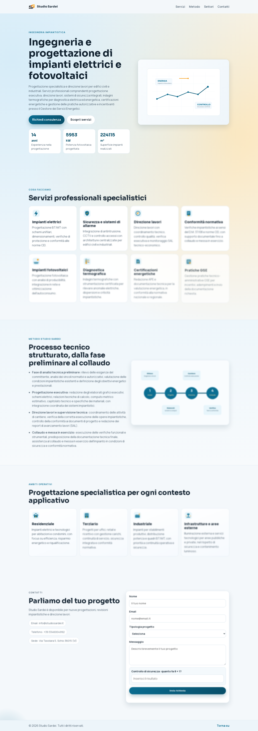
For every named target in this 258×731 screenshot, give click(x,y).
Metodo (194, 7)
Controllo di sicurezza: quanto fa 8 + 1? (156, 673)
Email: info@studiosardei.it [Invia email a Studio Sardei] (47, 625)
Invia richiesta (178, 692)
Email (177, 617)
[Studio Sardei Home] (43, 6)
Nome (177, 602)
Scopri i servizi (80, 120)
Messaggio (177, 654)
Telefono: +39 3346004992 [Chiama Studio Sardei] (48, 633)
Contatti (223, 7)
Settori (209, 7)
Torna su (223, 726)
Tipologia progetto (177, 632)
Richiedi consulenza (46, 120)
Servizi (180, 7)
